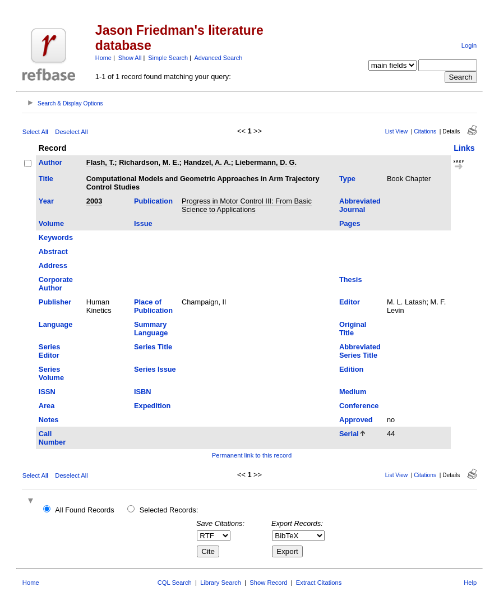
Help (470, 582)
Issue (143, 223)
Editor (349, 302)
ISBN (142, 391)
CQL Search (175, 582)
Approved (356, 419)
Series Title (153, 347)
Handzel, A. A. (206, 162)
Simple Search (168, 57)
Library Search (220, 582)
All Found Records (84, 510)
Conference (358, 405)
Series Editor (49, 351)
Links (464, 148)
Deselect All (71, 131)
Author (50, 162)
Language (55, 324)
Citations (425, 131)
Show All (130, 57)
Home (103, 57)
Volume (51, 223)
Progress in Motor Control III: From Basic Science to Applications (247, 205)
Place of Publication (153, 306)
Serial (349, 433)
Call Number (52, 437)
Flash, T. (100, 162)
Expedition (152, 405)
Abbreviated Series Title (360, 351)
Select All (35, 131)
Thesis (350, 279)
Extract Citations (318, 582)
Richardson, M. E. (149, 162)
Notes (49, 419)
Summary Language (151, 328)
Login (469, 45)
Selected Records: (169, 510)
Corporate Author (56, 283)
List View (396, 131)
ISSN (47, 391)
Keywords (56, 237)
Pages (350, 223)
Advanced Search (218, 57)
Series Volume (51, 373)
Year (46, 201)
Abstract (53, 251)
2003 (94, 201)
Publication (153, 201)
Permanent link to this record (252, 455)
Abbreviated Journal (360, 205)
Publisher (55, 302)
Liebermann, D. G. (266, 162)
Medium (352, 391)
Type (347, 178)
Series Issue (155, 369)
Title (46, 178)
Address (53, 265)
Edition (351, 369)
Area (46, 405)
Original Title (352, 328)
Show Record (268, 582)
